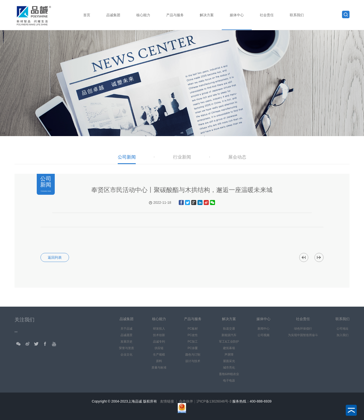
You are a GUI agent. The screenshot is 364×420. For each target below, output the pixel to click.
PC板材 (193, 328)
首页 (86, 15)
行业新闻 (182, 157)
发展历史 (126, 341)
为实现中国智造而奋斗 (303, 335)
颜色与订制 (192, 354)
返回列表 (55, 257)
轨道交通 (229, 328)
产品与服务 (175, 15)
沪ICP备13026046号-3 (214, 401)
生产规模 (159, 354)
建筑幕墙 (229, 348)
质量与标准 (159, 367)
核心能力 (143, 15)
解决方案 (207, 15)
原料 (159, 361)
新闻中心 (264, 328)
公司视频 (264, 335)
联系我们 (297, 15)
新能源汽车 (229, 335)
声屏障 (229, 354)
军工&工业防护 (229, 341)
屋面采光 (229, 361)
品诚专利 (159, 341)
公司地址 (342, 328)
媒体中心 (237, 15)
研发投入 (159, 328)
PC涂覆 (193, 348)
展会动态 (237, 157)
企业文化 (126, 354)
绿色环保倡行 (303, 328)
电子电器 (229, 380)
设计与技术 (192, 361)
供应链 (159, 348)
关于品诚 (126, 328)
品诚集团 (113, 15)
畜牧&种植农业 (229, 374)
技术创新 (159, 335)
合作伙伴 (186, 401)
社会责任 (267, 15)
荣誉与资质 (126, 348)
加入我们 (342, 335)
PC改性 (193, 335)
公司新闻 (127, 157)
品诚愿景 (126, 335)
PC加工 (193, 341)
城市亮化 (229, 367)
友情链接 (167, 401)
